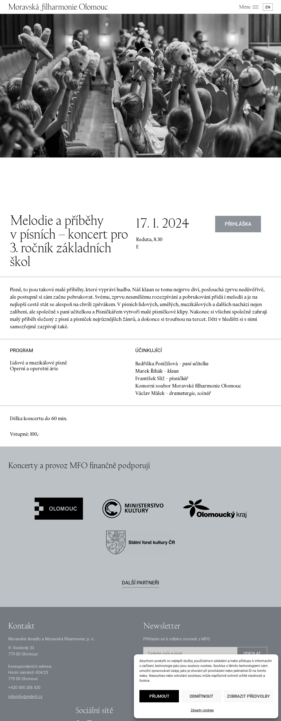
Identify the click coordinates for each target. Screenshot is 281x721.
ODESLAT (252, 597)
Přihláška (238, 168)
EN (267, 7)
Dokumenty (119, 694)
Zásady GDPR (71, 694)
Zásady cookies (202, 710)
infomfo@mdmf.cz (25, 640)
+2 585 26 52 (24, 631)
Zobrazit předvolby (248, 696)
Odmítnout (201, 696)
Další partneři (140, 526)
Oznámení (96, 694)
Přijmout (159, 696)
